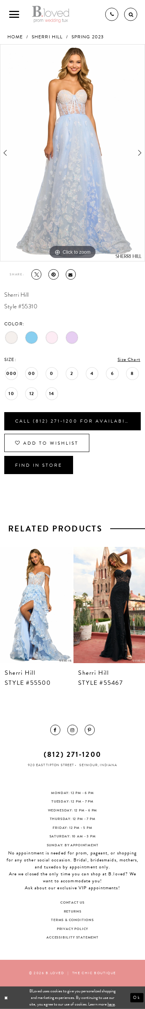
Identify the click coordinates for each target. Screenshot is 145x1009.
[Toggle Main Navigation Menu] (14, 14)
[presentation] (36, 605)
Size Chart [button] (129, 359)
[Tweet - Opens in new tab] (36, 274)
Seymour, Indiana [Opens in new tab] (98, 765)
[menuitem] (55, 730)
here (111, 1003)
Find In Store (38, 465)
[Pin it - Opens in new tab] (53, 274)
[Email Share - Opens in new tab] (71, 274)
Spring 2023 (88, 36)
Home (15, 36)
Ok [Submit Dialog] (137, 997)
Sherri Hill (47, 36)
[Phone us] (111, 14)
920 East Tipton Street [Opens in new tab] (51, 765)
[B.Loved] (51, 14)
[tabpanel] (72, 153)
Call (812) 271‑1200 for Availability (76, 421)
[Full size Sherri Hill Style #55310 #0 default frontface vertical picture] (72, 153)
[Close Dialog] (7, 998)
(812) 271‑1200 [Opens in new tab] (72, 754)
